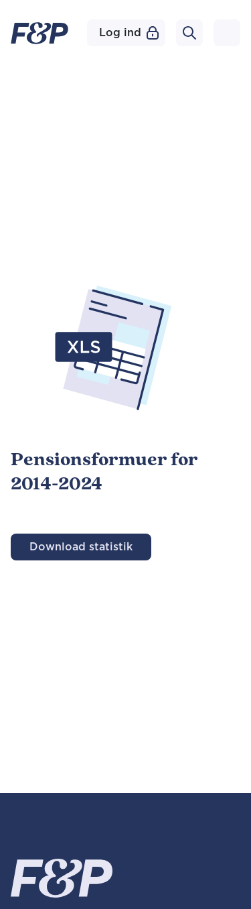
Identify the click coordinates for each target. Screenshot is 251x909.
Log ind (129, 33)
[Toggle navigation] (227, 32)
